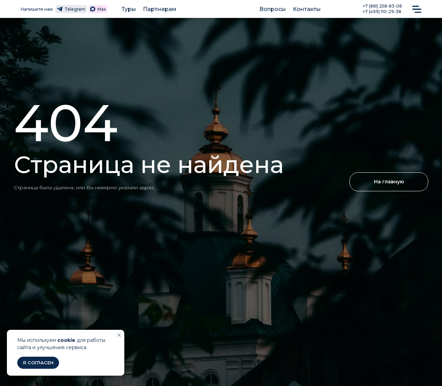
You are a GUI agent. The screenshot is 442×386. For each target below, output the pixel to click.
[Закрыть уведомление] (119, 335)
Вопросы (272, 9)
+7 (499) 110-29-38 (382, 11)
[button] (416, 8)
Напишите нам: (37, 9)
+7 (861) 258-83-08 (382, 6)
